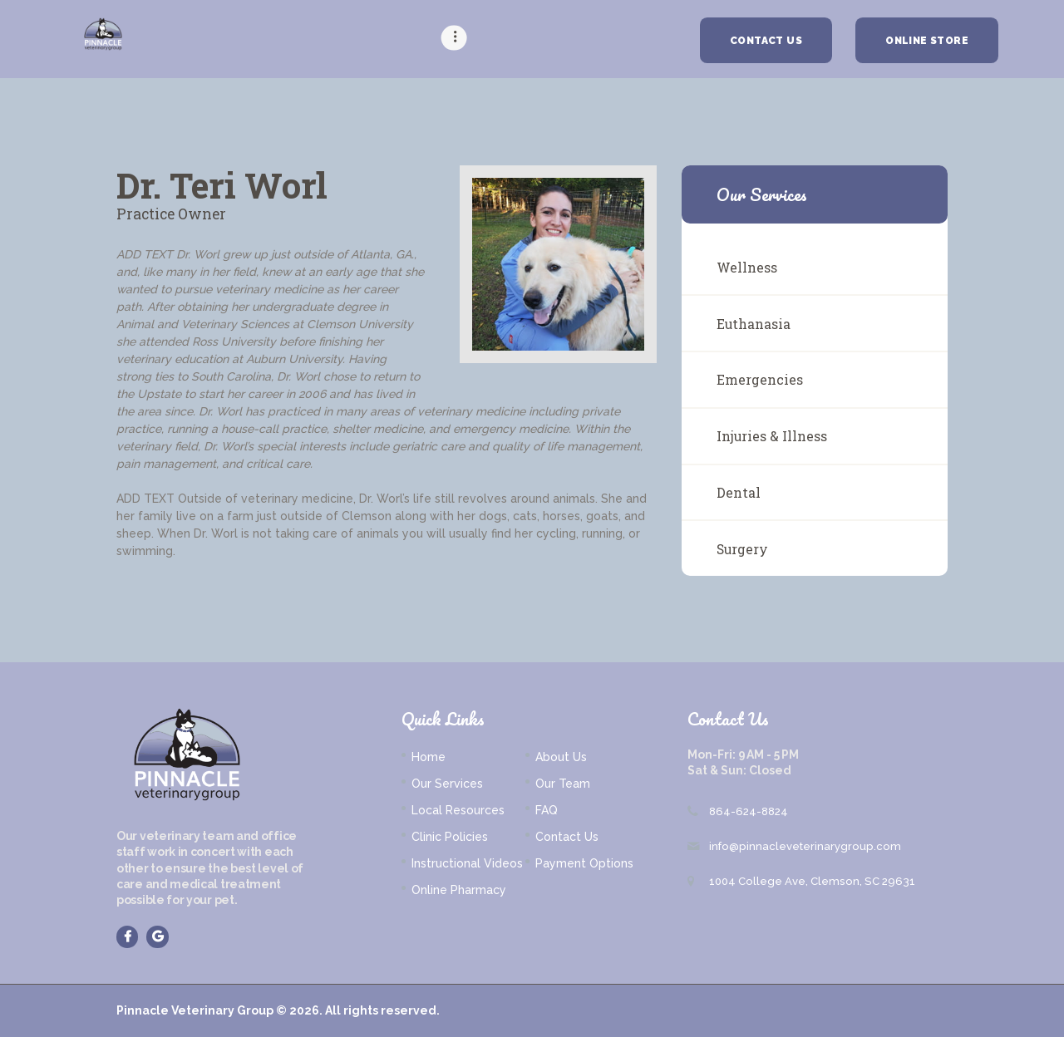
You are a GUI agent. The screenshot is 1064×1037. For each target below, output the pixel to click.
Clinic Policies (449, 836)
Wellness (747, 267)
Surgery (742, 549)
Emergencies (760, 379)
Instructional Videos (467, 863)
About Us (561, 757)
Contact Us (566, 836)
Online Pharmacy (458, 890)
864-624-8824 (748, 811)
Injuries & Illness (772, 436)
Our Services (447, 783)
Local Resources (458, 810)
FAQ (546, 810)
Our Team (562, 783)
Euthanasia (754, 323)
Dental (739, 492)
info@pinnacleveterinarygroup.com (805, 846)
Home (428, 757)
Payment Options (584, 863)
